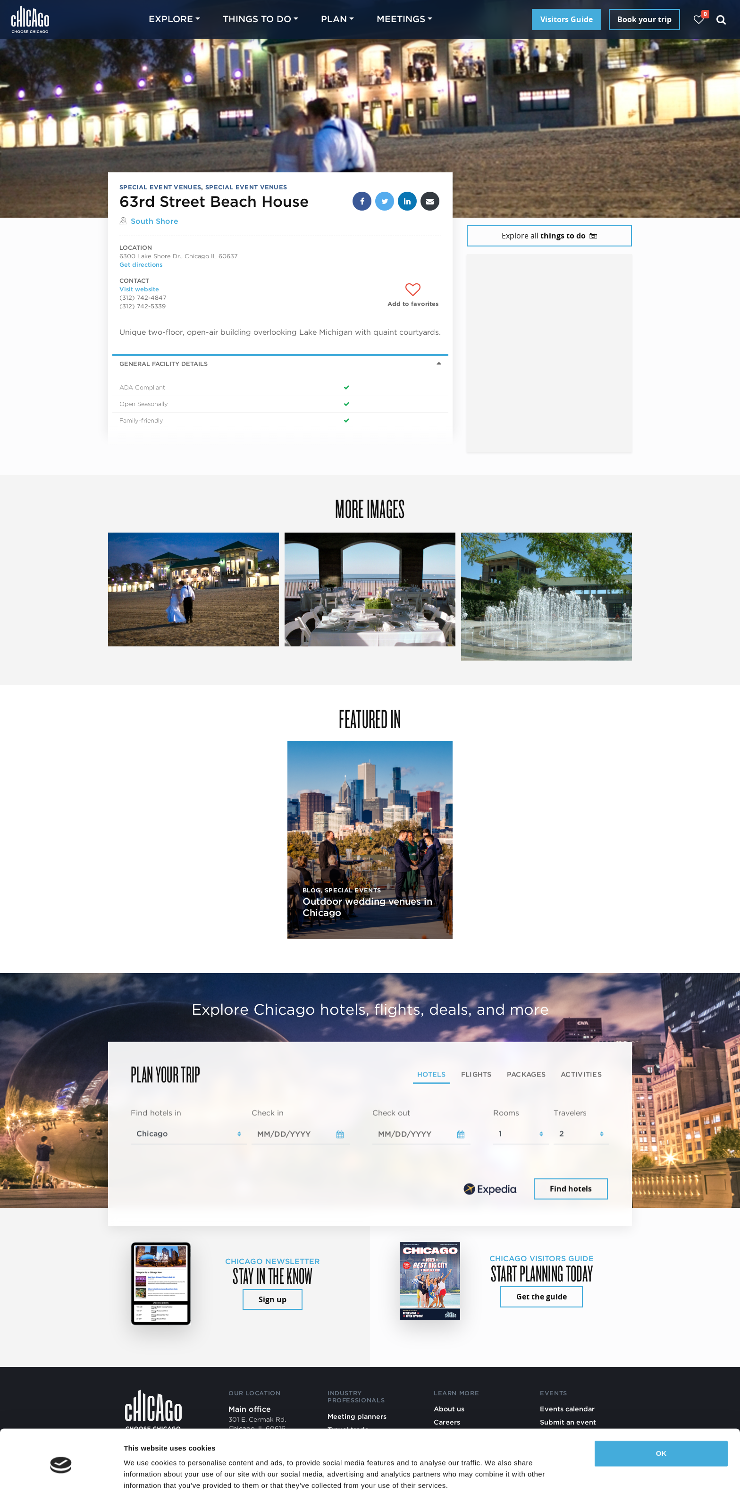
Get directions (140, 264)
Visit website (139, 289)
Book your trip (644, 19)
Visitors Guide (566, 19)
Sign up (272, 1299)
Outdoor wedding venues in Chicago (367, 907)
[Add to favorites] (413, 295)
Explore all (549, 235)
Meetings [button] (401, 19)
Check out (391, 1113)
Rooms (506, 1113)
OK (661, 1425)
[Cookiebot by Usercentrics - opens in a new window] (61, 1484)
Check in (268, 1113)
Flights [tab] (476, 1074)
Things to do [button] (257, 19)
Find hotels (571, 1188)
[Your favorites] (699, 19)
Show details (146, 1483)
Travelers (570, 1113)
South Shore (154, 221)
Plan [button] (334, 19)
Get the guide (541, 1296)
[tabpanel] (370, 1155)
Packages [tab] (526, 1074)
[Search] (721, 19)
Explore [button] (171, 19)
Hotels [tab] (431, 1074)
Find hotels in (156, 1113)
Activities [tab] (581, 1074)
